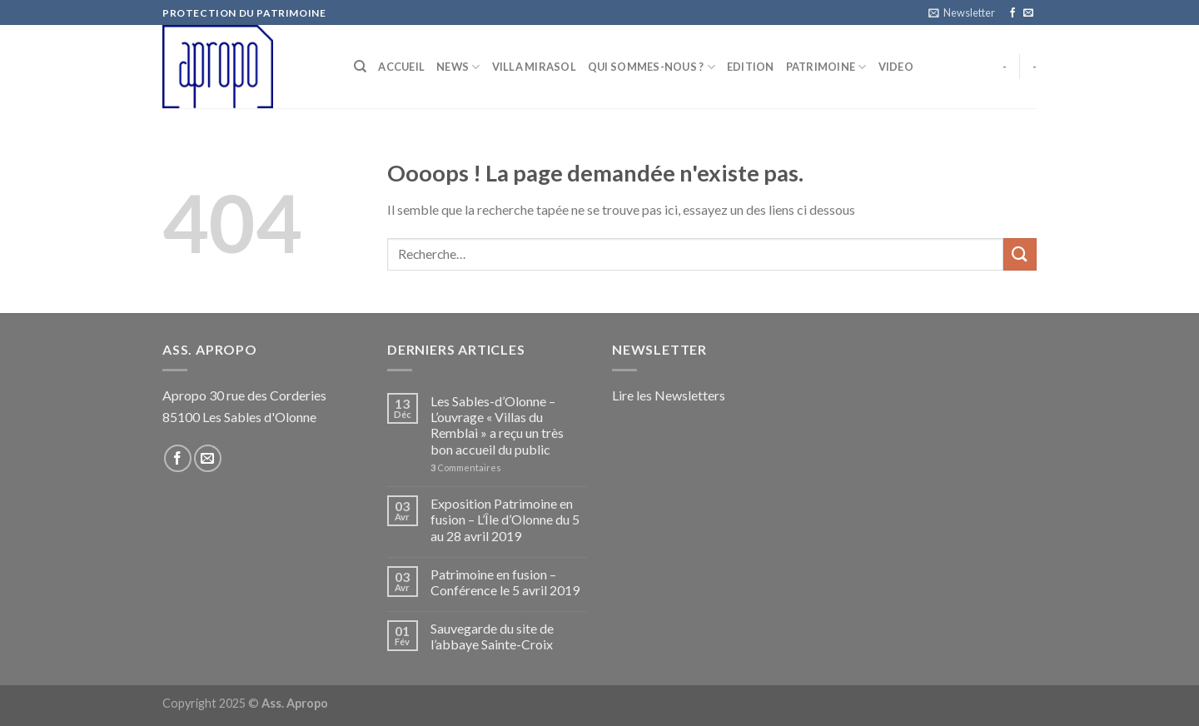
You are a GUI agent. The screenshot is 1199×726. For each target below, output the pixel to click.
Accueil (401, 66)
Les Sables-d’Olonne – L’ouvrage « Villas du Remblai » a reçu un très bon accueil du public (497, 425)
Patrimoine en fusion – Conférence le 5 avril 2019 (505, 582)
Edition (750, 66)
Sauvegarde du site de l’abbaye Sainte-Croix (492, 636)
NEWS (458, 67)
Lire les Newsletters (668, 395)
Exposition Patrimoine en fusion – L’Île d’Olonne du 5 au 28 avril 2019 (505, 519)
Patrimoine (826, 67)
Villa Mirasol (534, 66)
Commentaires (465, 467)
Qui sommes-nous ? (651, 67)
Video (895, 66)
